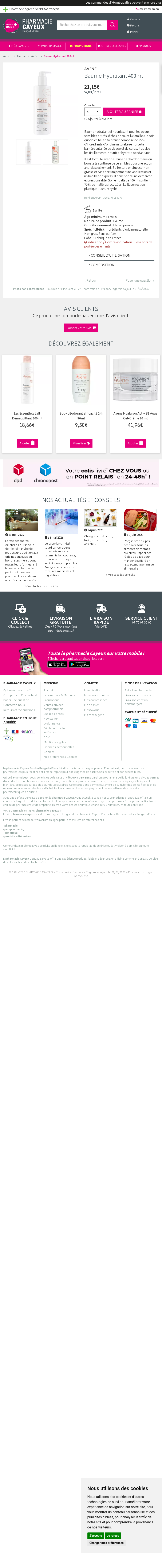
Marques (143, 46)
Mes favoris (91, 711)
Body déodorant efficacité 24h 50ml (81, 416)
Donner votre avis (81, 328)
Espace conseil (54, 714)
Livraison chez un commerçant (136, 703)
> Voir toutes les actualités (41, 586)
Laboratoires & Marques (59, 696)
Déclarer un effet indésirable (55, 731)
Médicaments (18, 46)
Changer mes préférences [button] (107, 1543)
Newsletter (51, 719)
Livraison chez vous (138, 696)
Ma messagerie (94, 716)
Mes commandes (95, 701)
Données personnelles (59, 748)
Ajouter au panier (124, 112)
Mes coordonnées (96, 696)
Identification (92, 691)
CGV (47, 738)
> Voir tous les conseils (120, 575)
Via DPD (101, 615)
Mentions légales (55, 743)
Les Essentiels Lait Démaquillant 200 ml (27, 416)
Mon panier (91, 706)
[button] (92, 112)
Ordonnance (52, 724)
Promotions (81, 46)
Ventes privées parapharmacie (53, 708)
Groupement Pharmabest (20, 696)
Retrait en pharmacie (138, 691)
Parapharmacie (50, 46)
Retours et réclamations (19, 711)
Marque (21, 56)
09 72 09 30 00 (142, 613)
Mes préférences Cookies (61, 757)
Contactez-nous (14, 706)
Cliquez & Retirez (20, 615)
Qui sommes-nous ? (17, 691)
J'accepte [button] (96, 1535)
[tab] (119, 255)
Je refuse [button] (113, 1535)
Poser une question (16, 701)
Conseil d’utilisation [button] (109, 256)
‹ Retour (90, 280)
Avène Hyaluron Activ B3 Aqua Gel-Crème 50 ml (135, 416)
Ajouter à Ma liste (98, 119)
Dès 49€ (61, 617)
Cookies (49, 753)
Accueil (7, 56)
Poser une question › (140, 281)
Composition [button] (101, 265)
